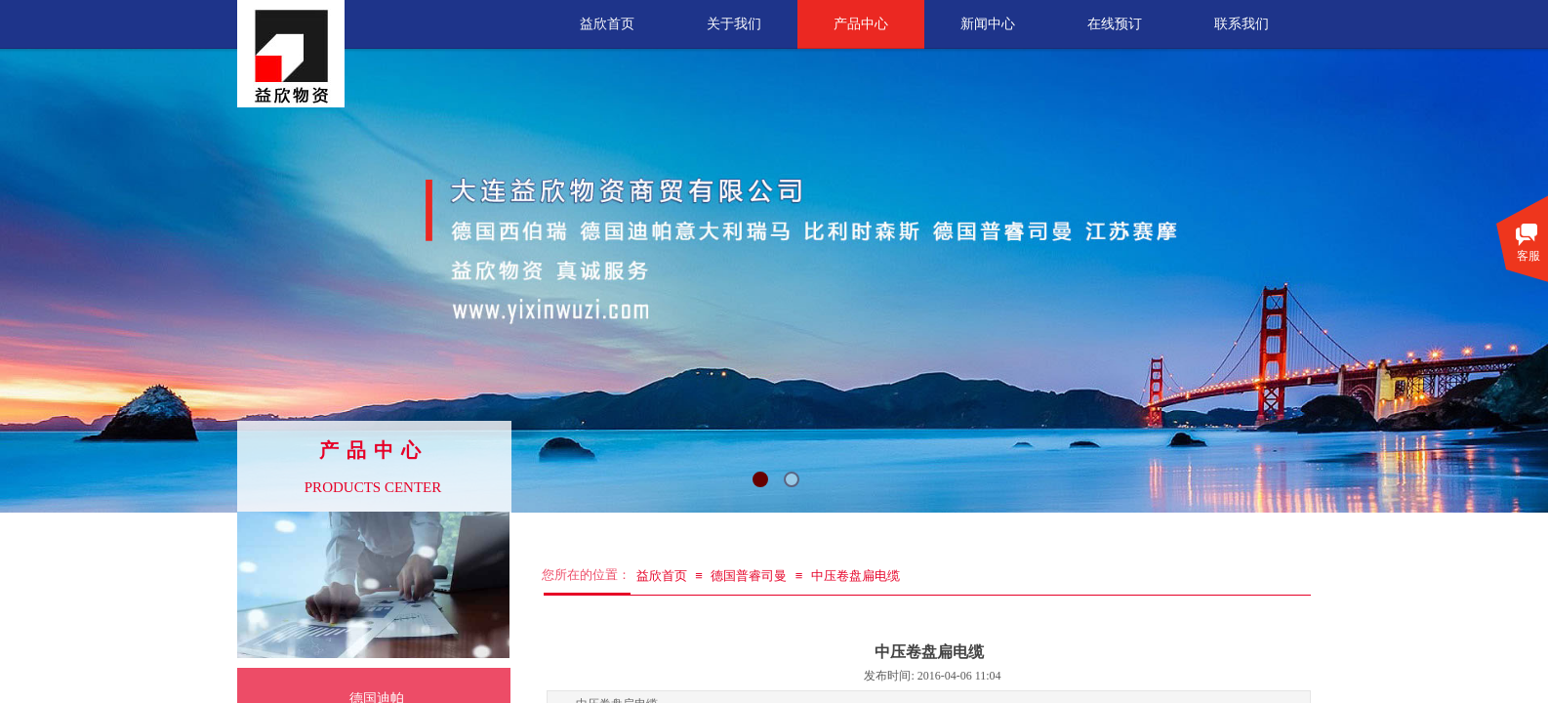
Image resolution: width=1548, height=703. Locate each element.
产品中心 (861, 24)
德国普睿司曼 (749, 575)
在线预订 (1114, 24)
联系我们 (1241, 24)
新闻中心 (987, 24)
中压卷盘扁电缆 (855, 575)
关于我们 (734, 24)
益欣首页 (607, 24)
